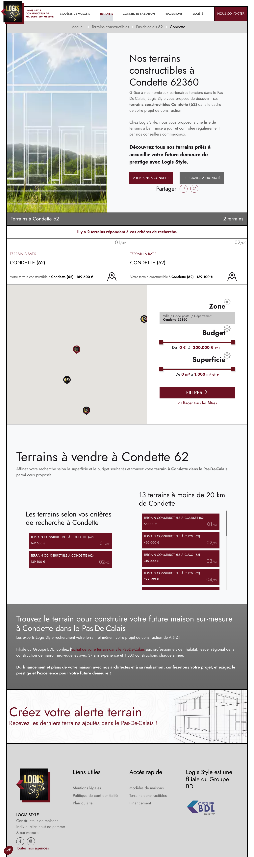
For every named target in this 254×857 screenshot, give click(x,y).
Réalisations (174, 14)
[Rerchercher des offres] (197, 318)
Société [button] (197, 14)
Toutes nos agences (32, 848)
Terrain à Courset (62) (174, 518)
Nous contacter (230, 13)
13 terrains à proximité (202, 178)
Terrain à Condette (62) (62, 537)
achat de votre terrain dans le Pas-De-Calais (108, 649)
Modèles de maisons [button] (75, 14)
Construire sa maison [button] (139, 14)
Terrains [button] (106, 14)
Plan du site (82, 803)
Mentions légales (87, 788)
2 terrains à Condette (151, 178)
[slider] (161, 342)
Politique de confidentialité (95, 795)
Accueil (78, 27)
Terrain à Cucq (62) (172, 536)
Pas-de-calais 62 (149, 27)
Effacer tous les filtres (197, 403)
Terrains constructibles (110, 27)
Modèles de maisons (146, 788)
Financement (140, 803)
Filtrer (197, 392)
